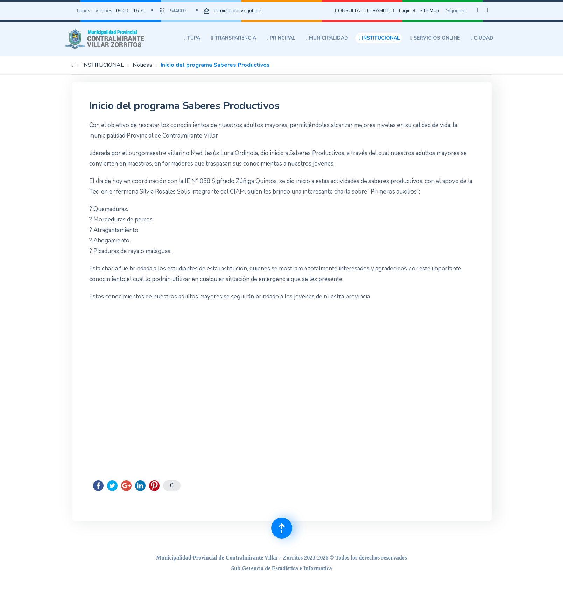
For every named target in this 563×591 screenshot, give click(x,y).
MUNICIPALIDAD (327, 38)
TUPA (192, 38)
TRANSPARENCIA (233, 38)
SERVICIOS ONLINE (435, 38)
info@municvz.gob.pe (237, 10)
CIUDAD (481, 38)
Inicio (73, 65)
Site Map (429, 10)
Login (405, 10)
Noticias (142, 65)
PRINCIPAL (281, 38)
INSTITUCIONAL (379, 38)
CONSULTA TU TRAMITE (362, 10)
